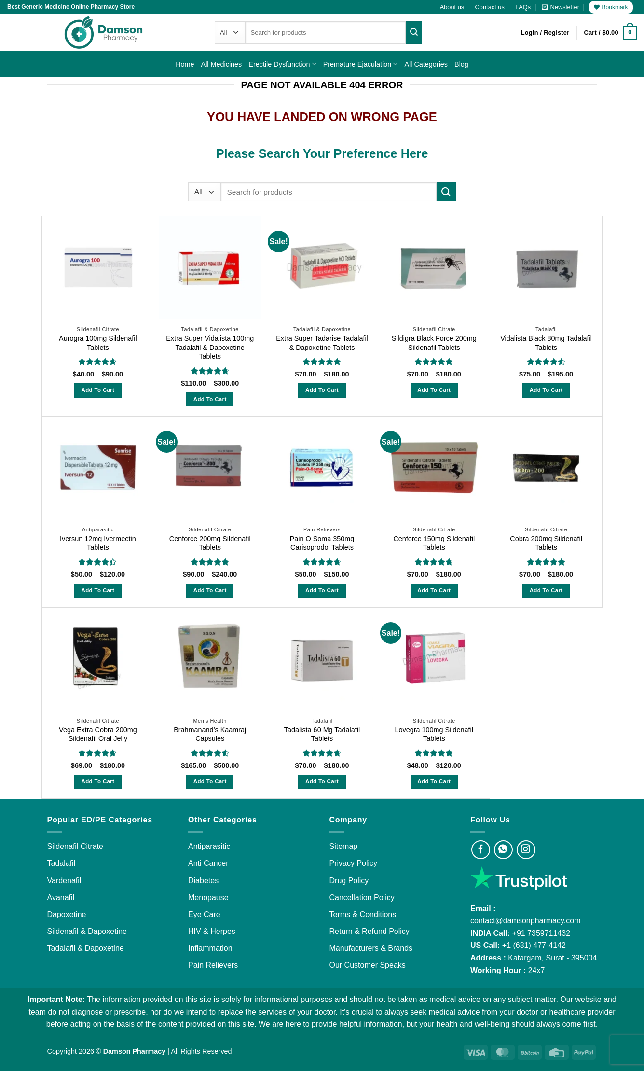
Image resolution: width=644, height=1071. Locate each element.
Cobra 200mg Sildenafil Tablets (546, 543)
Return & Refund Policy (369, 931)
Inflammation (210, 948)
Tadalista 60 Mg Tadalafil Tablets (322, 734)
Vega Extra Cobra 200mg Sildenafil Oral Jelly (98, 734)
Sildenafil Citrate (75, 846)
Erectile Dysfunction (282, 64)
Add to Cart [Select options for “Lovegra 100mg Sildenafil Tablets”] (434, 781)
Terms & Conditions (363, 914)
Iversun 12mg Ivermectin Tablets (98, 543)
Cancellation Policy (362, 897)
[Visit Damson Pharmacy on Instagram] (526, 849)
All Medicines (221, 64)
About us (452, 7)
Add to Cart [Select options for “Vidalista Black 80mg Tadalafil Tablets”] (546, 390)
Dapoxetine (66, 914)
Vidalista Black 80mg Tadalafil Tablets (546, 342)
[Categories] (230, 32)
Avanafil (61, 897)
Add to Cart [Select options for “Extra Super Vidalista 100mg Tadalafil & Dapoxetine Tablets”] (210, 399)
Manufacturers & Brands (371, 948)
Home (185, 64)
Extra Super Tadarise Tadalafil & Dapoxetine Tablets (322, 342)
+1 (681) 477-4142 (534, 945)
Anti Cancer (208, 863)
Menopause (208, 897)
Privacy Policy (353, 863)
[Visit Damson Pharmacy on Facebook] (480, 849)
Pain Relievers (213, 965)
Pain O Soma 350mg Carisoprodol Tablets (322, 543)
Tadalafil (61, 863)
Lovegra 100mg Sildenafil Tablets (434, 734)
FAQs (523, 7)
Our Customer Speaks (367, 965)
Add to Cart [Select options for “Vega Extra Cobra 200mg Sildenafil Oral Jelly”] (97, 781)
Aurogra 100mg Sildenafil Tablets (98, 342)
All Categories (426, 64)
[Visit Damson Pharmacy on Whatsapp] (503, 849)
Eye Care (204, 914)
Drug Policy (349, 880)
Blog (461, 64)
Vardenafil (64, 880)
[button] (560, 7)
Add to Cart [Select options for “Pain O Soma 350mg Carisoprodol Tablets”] (322, 590)
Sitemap (343, 846)
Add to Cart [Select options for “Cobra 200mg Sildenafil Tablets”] (546, 590)
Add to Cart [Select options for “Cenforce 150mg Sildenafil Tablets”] (434, 590)
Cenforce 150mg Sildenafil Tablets (434, 543)
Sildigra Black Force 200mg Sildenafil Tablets (434, 342)
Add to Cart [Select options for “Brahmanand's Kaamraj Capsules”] (210, 781)
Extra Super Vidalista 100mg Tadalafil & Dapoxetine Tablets (210, 347)
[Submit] (414, 32)
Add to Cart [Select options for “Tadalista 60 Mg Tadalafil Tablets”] (322, 781)
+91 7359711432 (541, 933)
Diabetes (203, 880)
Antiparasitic (209, 846)
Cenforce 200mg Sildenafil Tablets (210, 543)
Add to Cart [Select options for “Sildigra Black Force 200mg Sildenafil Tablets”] (434, 390)
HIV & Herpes (211, 931)
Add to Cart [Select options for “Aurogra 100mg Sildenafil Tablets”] (97, 390)
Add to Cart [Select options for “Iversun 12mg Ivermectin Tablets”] (97, 590)
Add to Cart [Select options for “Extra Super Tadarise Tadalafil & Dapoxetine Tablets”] (322, 390)
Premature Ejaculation (360, 64)
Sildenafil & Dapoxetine (87, 931)
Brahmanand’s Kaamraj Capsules (210, 734)
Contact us (490, 7)
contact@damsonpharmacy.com (525, 921)
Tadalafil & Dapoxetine (85, 948)
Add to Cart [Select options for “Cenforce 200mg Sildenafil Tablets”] (210, 590)
